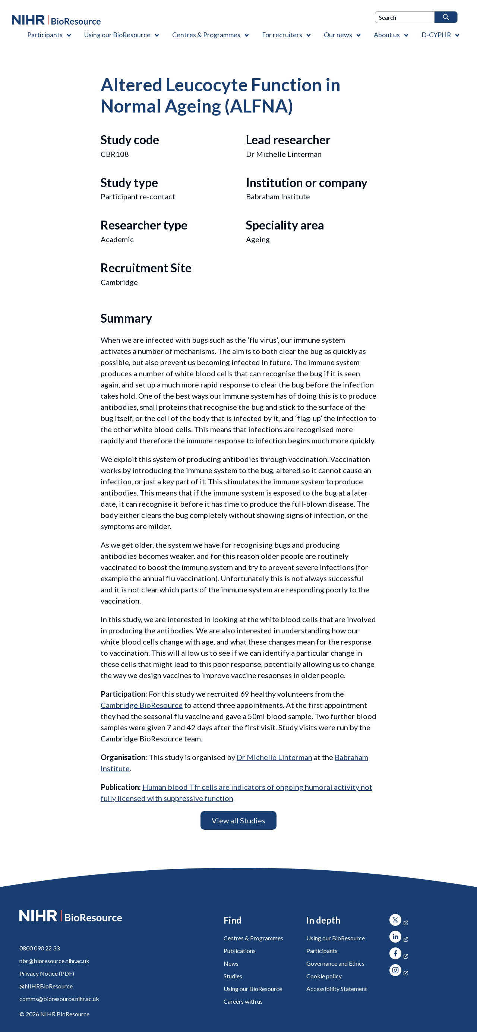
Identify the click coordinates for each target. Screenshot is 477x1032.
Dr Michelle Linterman (274, 757)
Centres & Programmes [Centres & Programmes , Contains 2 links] (206, 35)
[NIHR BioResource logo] (56, 20)
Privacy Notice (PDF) (46, 973)
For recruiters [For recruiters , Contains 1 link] (282, 35)
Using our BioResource (253, 988)
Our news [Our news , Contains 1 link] (338, 35)
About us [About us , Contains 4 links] (387, 35)
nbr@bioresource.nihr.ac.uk (54, 960)
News (231, 963)
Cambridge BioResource (142, 704)
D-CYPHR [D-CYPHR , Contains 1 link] (436, 35)
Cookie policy (324, 975)
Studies (233, 975)
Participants (322, 950)
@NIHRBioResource (46, 986)
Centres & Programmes (253, 937)
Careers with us (243, 1001)
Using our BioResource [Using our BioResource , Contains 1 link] (117, 35)
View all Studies (238, 820)
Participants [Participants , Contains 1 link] (45, 35)
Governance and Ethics (335, 963)
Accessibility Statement (336, 988)
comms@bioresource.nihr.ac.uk (59, 998)
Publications (240, 950)
